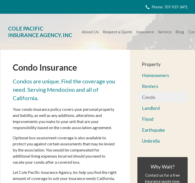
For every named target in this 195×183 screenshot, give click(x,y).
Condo (148, 97)
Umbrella (151, 141)
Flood (147, 119)
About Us (90, 31)
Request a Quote (117, 31)
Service (164, 31)
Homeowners (155, 75)
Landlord (151, 108)
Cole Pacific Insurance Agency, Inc (40, 31)
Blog (179, 31)
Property (151, 64)
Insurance (145, 31)
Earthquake (153, 130)
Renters (150, 86)
